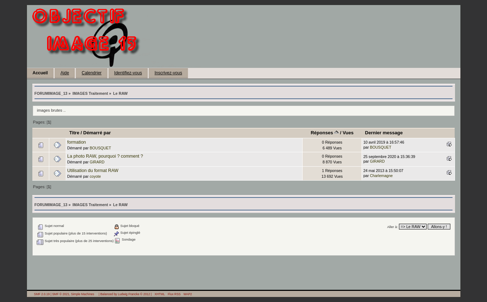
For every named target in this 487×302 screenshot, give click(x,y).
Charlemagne (381, 175)
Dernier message (384, 132)
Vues (348, 132)
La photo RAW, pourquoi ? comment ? (105, 156)
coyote (95, 176)
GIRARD (96, 162)
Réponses (325, 132)
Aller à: (392, 227)
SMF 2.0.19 (42, 294)
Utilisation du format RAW (92, 170)
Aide (64, 72)
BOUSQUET (100, 148)
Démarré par (97, 132)
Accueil (40, 72)
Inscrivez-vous (168, 72)
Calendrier (91, 72)
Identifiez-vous (128, 72)
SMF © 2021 (60, 294)
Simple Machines (82, 294)
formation (76, 142)
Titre (74, 132)
